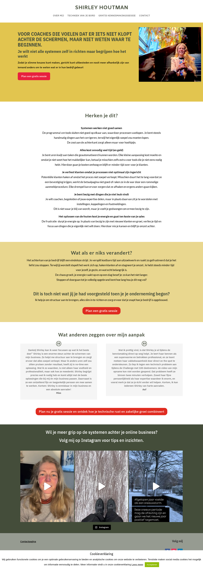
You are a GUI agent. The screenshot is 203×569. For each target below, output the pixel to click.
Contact (144, 15)
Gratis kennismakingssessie (117, 15)
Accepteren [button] (152, 564)
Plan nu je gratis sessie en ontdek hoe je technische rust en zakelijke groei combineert (101, 411)
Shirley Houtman (101, 7)
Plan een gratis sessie (34, 76)
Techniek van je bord (81, 15)
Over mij (58, 15)
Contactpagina (28, 541)
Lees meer (137, 564)
